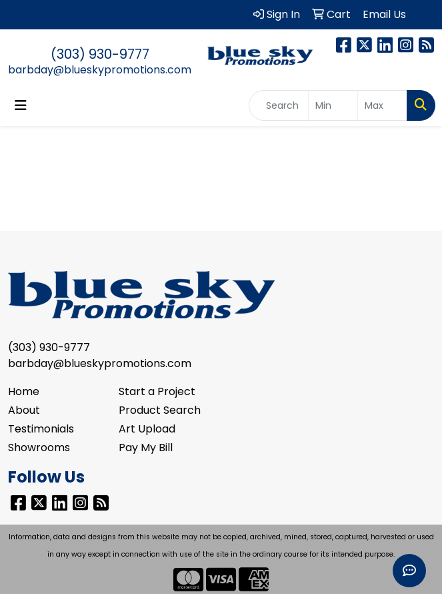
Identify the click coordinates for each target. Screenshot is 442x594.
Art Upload (147, 428)
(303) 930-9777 (100, 54)
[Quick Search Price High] (382, 105)
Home (23, 391)
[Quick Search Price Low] (333, 105)
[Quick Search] (279, 105)
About (24, 410)
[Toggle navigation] (21, 105)
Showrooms (39, 447)
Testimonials (41, 428)
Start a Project (157, 391)
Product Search (160, 410)
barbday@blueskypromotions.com (99, 69)
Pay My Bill (146, 447)
